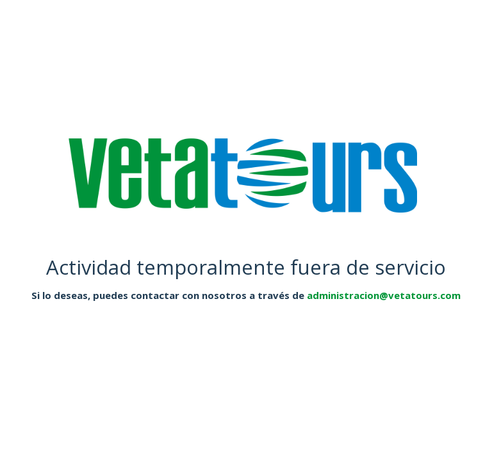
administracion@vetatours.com (384, 295)
